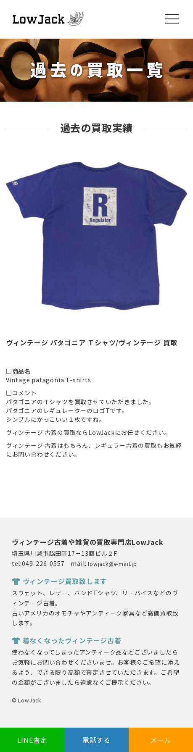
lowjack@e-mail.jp (112, 563)
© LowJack (26, 700)
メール (160, 740)
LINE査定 (32, 740)
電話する (96, 740)
